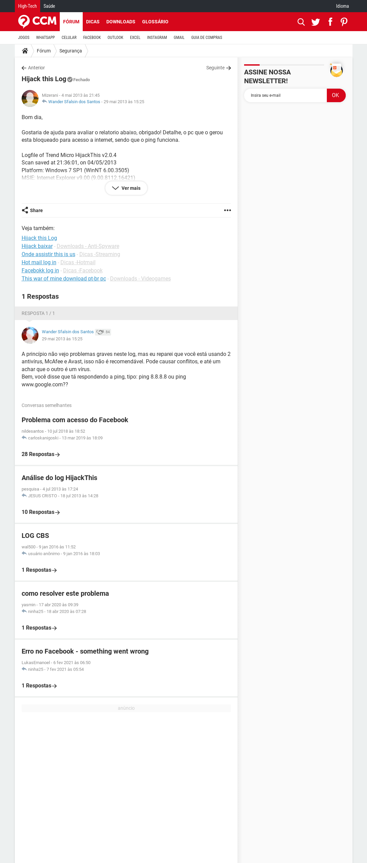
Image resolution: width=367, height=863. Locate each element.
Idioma (342, 6)
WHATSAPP (45, 37)
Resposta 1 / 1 (38, 313)
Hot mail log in (39, 262)
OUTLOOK (115, 37)
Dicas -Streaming (99, 254)
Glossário (155, 21)
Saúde (49, 6)
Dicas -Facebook (83, 270)
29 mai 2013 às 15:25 (124, 101)
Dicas (93, 21)
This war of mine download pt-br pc (64, 278)
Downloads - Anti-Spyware (88, 246)
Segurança (70, 50)
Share (36, 210)
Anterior (36, 67)
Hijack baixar (37, 246)
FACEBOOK (92, 37)
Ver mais (130, 188)
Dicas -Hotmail (78, 262)
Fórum (71, 21)
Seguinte (215, 67)
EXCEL (135, 37)
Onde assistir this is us (48, 254)
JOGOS (24, 37)
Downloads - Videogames (140, 278)
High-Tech (27, 6)
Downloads (120, 21)
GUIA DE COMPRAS (206, 37)
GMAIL (179, 37)
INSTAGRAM (157, 37)
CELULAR (69, 37)
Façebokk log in (40, 270)
